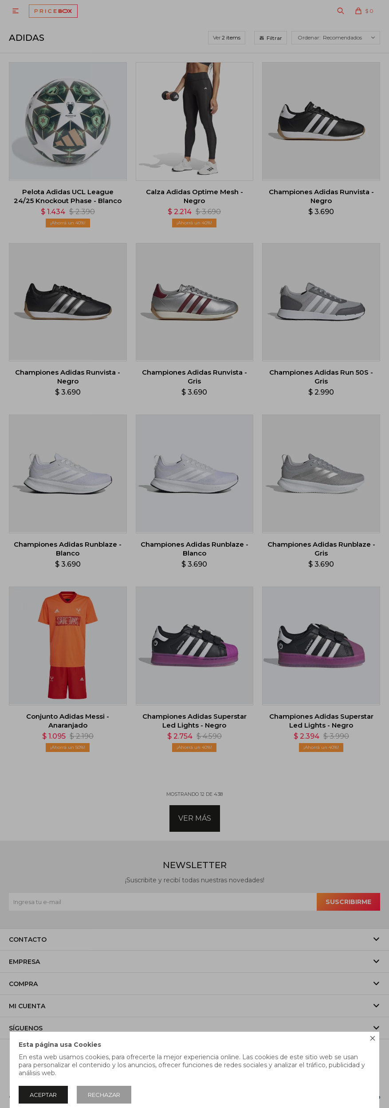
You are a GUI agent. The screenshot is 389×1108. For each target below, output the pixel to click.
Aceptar (43, 1094)
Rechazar (104, 1094)
